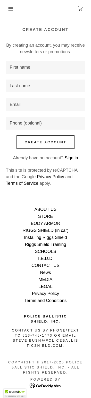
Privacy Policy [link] (50, 176)
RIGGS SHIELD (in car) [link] (45, 230)
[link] (80, 9)
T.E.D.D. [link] (45, 258)
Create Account (45, 142)
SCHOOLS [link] (45, 251)
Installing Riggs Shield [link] (45, 237)
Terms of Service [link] (22, 183)
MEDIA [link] (45, 279)
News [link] (45, 272)
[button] (7, 9)
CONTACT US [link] (45, 265)
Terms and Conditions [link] (45, 300)
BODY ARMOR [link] (45, 223)
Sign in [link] (71, 157)
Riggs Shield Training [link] (45, 244)
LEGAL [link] (45, 286)
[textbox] (45, 67)
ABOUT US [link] (45, 209)
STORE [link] (45, 216)
